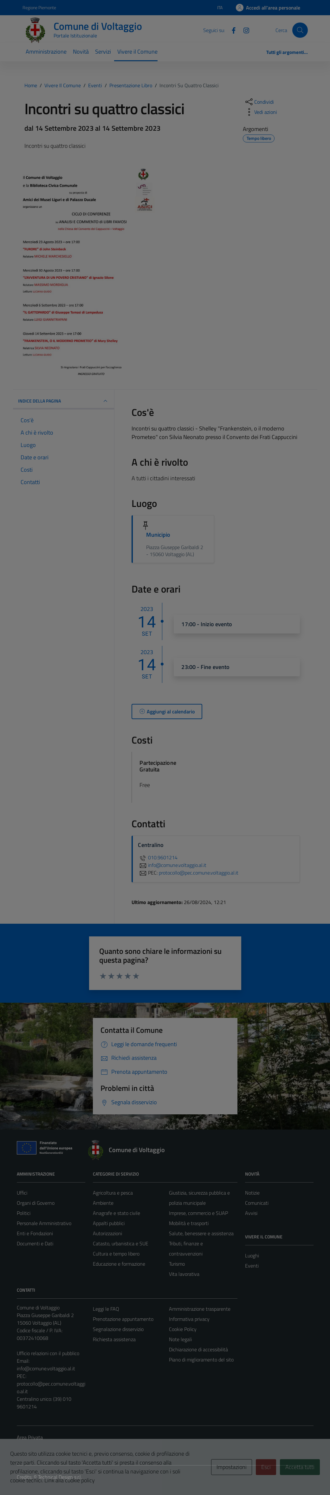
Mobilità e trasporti (189, 1223)
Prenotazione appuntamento (123, 1319)
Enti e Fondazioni (35, 1233)
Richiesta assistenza (114, 1339)
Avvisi (251, 1213)
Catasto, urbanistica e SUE (120, 1243)
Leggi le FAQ (106, 1309)
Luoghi (252, 1255)
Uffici (22, 1193)
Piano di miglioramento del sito (201, 1359)
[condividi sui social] (259, 102)
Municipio (158, 534)
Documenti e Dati (35, 1243)
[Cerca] (299, 30)
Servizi (103, 51)
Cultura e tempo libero (116, 1253)
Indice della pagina (63, 401)
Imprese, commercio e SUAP (198, 1213)
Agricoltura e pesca (113, 1193)
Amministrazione (46, 51)
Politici (23, 1213)
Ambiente (103, 1203)
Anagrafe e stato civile (116, 1213)
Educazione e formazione (119, 1264)
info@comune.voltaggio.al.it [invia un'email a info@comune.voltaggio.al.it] (172, 865)
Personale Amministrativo (44, 1223)
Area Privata (30, 1437)
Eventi (252, 1265)
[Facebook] (231, 30)
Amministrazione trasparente (199, 1309)
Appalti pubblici (109, 1223)
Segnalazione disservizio (118, 1329)
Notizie (252, 1193)
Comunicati (257, 1203)
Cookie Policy (183, 1329)
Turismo (177, 1264)
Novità (81, 51)
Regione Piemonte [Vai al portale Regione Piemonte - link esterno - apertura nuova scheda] (39, 7)
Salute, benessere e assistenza (201, 1233)
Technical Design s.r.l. (60, 1477)
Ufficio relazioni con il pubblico (48, 1353)
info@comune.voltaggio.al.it (46, 1368)
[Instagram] (243, 30)
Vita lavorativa (184, 1274)
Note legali (180, 1339)
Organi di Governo (36, 1203)
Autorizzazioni (107, 1233)
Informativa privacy (189, 1319)
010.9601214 (158, 857)
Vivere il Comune (137, 51)
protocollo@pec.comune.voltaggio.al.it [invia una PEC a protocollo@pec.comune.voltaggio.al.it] (198, 872)
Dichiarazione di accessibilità (198, 1349)
